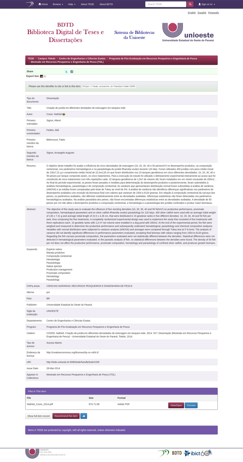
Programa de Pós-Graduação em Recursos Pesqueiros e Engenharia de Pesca (153, 58)
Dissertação (53, 98)
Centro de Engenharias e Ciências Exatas (82, 58)
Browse (58, 4)
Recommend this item (66, 416)
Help (71, 4)
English (192, 12)
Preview (191, 405)
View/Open (176, 405)
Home (43, 4)
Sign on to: (206, 4)
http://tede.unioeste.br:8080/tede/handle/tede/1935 (73, 362)
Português (213, 12)
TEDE (31, 58)
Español (202, 12)
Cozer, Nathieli (54, 114)
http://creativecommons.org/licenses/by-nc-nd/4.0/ (73, 352)
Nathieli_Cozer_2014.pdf (40, 404)
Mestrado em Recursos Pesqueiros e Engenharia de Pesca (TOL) (67, 62)
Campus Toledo (46, 58)
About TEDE (87, 4)
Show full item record (39, 416)
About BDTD (106, 4)
